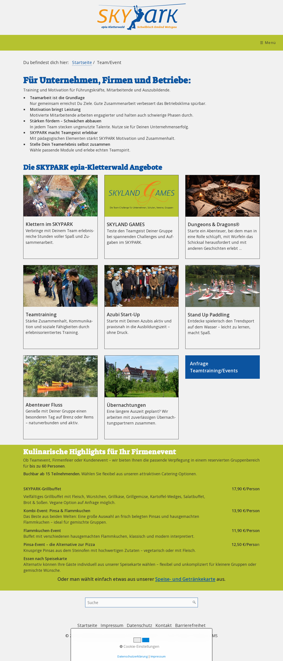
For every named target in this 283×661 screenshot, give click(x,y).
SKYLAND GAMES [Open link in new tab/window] (142, 217)
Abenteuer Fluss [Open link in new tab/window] (60, 397)
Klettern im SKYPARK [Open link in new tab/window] (60, 217)
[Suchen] (194, 602)
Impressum (112, 625)
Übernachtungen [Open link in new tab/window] (142, 397)
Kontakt (163, 625)
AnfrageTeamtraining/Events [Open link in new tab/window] (222, 367)
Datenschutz (139, 625)
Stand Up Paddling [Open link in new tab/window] (222, 307)
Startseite (82, 62)
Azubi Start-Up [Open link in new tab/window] (142, 307)
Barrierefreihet (190, 625)
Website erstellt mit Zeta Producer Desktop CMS (173, 635)
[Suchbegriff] (141, 602)
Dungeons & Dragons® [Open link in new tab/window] (222, 217)
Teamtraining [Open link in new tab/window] (60, 307)
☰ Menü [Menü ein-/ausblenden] (268, 42)
